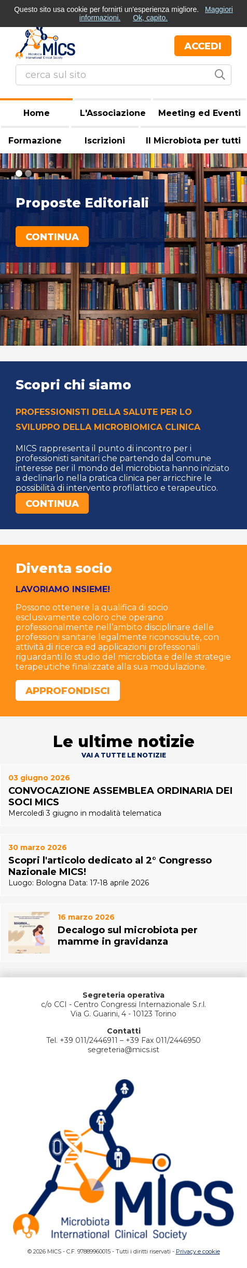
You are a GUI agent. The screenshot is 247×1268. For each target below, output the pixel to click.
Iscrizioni (105, 141)
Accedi (203, 46)
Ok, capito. (150, 18)
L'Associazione (113, 113)
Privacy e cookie (198, 1251)
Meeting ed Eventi (199, 113)
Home (36, 113)
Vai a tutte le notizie (123, 755)
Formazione (35, 141)
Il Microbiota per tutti (193, 141)
